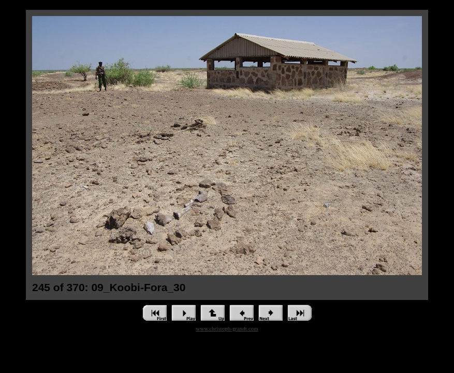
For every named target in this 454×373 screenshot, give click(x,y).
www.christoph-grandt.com (227, 328)
